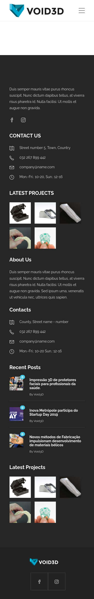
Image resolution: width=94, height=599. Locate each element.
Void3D (39, 394)
